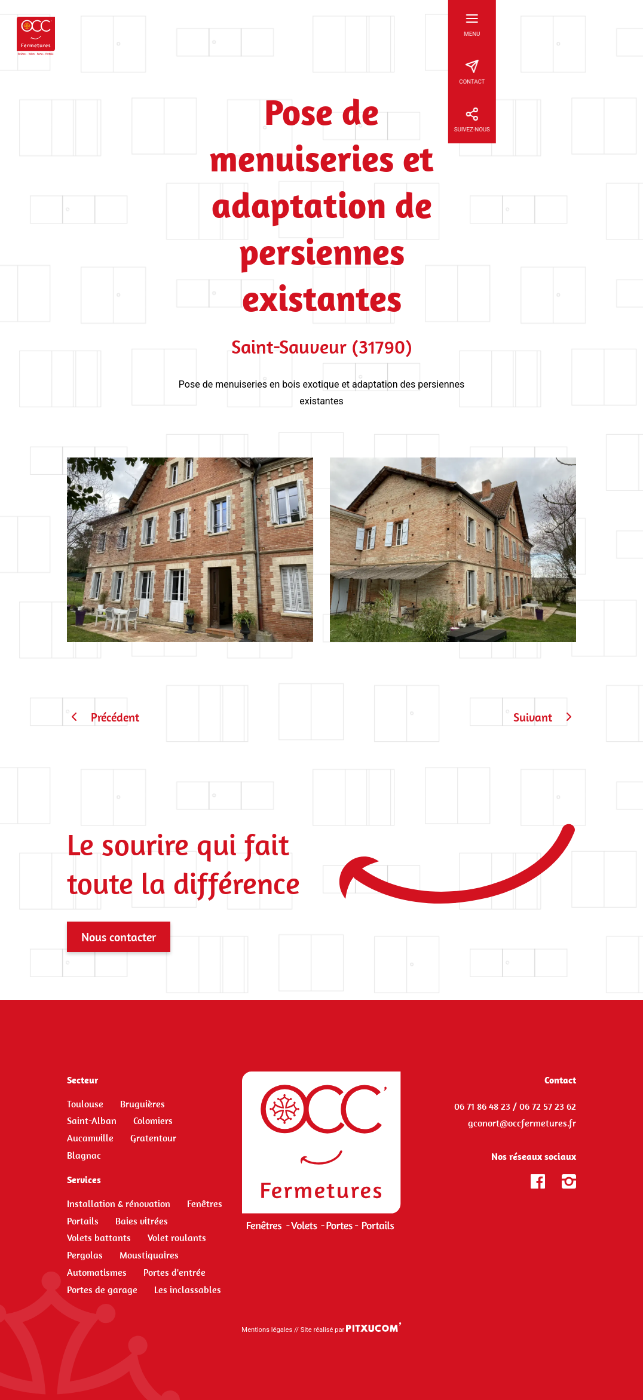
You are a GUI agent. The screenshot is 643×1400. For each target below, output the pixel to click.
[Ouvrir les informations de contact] (619, 72)
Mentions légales (266, 1330)
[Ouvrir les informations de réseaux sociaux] (619, 119)
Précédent (103, 717)
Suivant (544, 717)
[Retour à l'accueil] (36, 36)
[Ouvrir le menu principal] (619, 24)
